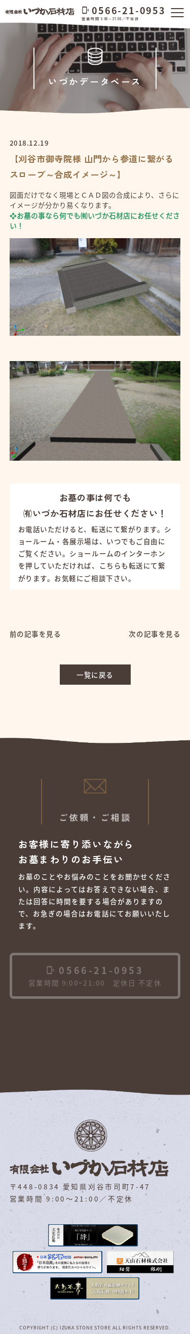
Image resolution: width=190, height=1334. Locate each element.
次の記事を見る (154, 634)
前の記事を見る (35, 634)
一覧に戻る (95, 675)
